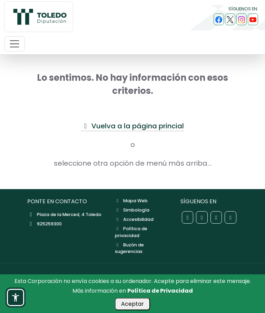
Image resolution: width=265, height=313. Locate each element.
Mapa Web (131, 201)
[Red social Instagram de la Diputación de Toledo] (216, 217)
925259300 (44, 224)
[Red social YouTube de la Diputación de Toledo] (230, 217)
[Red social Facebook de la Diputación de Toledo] (188, 217)
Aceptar (132, 304)
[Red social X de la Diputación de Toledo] (202, 217)
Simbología (132, 210)
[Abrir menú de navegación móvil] (14, 43)
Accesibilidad (134, 219)
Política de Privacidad (160, 291)
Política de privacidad (131, 232)
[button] (15, 297)
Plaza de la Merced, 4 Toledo (64, 214)
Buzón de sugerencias (129, 248)
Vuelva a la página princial (132, 126)
